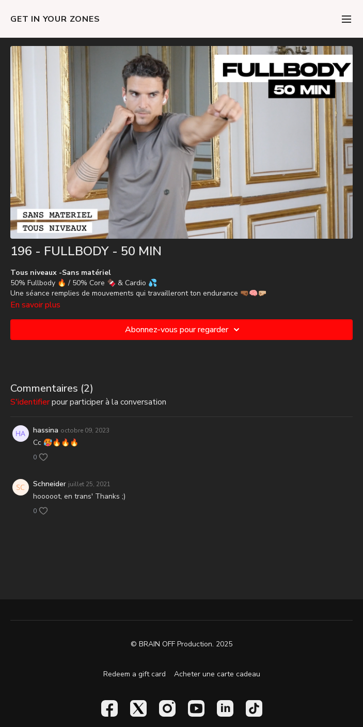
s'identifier (30, 402)
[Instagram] (167, 708)
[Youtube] (196, 708)
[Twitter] (138, 708)
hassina (45, 430)
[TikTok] (254, 708)
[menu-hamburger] (346, 18)
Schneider (49, 484)
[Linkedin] (225, 708)
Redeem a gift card (134, 674)
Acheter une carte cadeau (217, 674)
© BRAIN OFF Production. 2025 (181, 644)
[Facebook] (109, 708)
